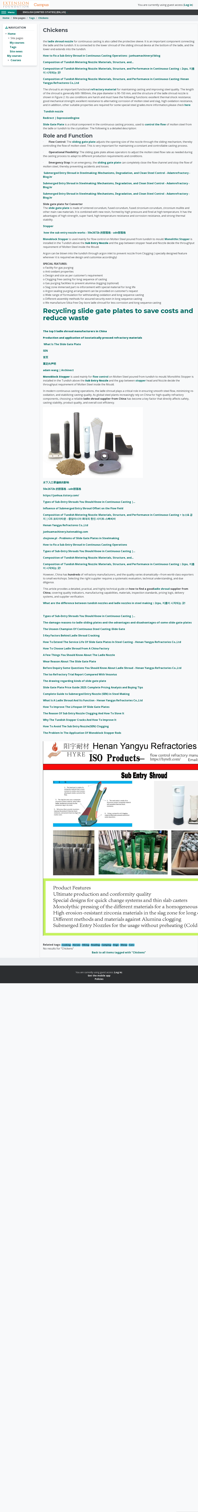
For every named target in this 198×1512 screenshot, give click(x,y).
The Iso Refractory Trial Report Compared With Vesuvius (80, 675)
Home (6, 19)
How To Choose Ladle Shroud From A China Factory (76, 649)
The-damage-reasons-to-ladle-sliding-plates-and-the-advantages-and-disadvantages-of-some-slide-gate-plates (117, 623)
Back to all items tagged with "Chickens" (119, 953)
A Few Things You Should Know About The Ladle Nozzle (79, 656)
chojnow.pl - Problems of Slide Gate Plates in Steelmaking (81, 539)
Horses (76, 946)
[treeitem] (19, 48)
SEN (45, 352)
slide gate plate (59, 209)
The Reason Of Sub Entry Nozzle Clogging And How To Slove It (83, 714)
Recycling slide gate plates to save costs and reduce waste (118, 315)
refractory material (103, 90)
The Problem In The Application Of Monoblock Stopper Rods (82, 734)
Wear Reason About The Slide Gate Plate (69, 662)
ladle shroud (162, 590)
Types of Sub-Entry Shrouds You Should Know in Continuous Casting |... (89, 503)
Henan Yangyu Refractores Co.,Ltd (65, 526)
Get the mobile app (99, 976)
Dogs (115, 946)
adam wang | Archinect (58, 371)
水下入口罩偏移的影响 (56, 483)
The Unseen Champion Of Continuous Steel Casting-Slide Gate (84, 630)
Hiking (85, 946)
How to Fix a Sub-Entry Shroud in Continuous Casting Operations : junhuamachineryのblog (101, 56)
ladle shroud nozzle (60, 42)
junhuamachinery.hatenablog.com (65, 533)
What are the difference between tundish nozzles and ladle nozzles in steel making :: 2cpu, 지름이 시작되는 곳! (114, 604)
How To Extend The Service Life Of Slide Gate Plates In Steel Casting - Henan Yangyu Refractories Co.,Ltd (112, 643)
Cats (131, 946)
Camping (106, 946)
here (187, 106)
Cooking (66, 946)
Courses (16, 61)
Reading (95, 946)
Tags (32, 19)
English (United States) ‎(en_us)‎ (44, 13)
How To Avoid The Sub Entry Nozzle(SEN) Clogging (76, 727)
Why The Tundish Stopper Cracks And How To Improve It (79, 721)
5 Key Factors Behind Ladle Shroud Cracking (71, 636)
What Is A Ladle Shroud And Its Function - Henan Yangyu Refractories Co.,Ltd (93, 701)
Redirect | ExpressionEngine (61, 119)
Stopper (48, 227)
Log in (188, 5)
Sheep (124, 946)
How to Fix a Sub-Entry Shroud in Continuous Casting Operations (85, 546)
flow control (100, 378)
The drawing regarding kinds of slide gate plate (74, 682)
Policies (99, 979)
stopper (140, 381)
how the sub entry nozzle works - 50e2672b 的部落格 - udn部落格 (85, 234)
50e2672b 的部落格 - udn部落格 (62, 490)
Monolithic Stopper (177, 240)
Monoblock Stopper (56, 240)
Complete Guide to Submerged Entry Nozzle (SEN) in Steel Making (86, 695)
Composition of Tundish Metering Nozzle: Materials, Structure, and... (88, 63)
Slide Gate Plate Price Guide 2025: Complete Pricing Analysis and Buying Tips (93, 688)
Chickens (43, 19)
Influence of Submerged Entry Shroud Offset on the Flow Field (83, 509)
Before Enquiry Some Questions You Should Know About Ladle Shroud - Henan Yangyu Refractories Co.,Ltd (112, 669)
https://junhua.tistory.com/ (61, 496)
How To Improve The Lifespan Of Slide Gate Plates (76, 708)
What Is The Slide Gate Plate (62, 345)
